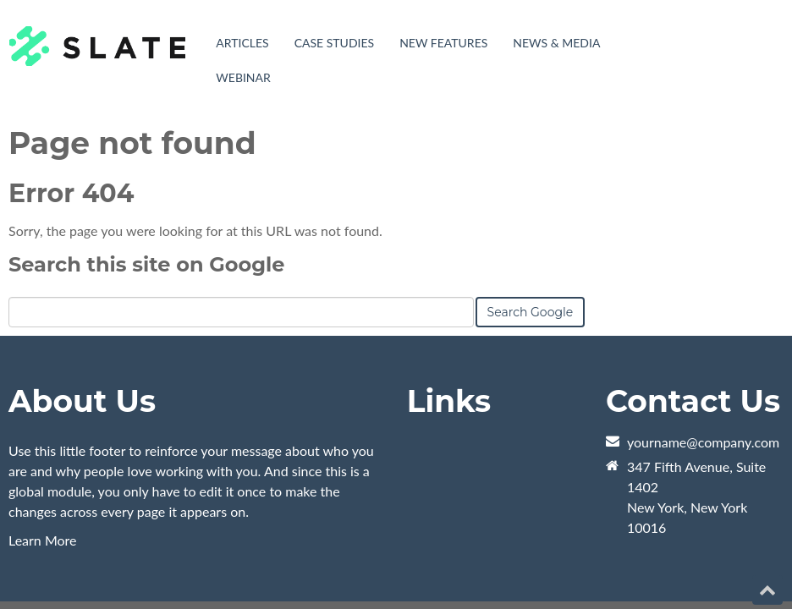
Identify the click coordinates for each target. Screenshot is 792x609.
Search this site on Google (146, 152)
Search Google (530, 200)
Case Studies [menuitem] (334, 43)
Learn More (42, 428)
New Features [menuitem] (443, 43)
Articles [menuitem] (242, 43)
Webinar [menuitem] (243, 77)
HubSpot (198, 509)
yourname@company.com (703, 330)
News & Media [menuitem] (556, 43)
